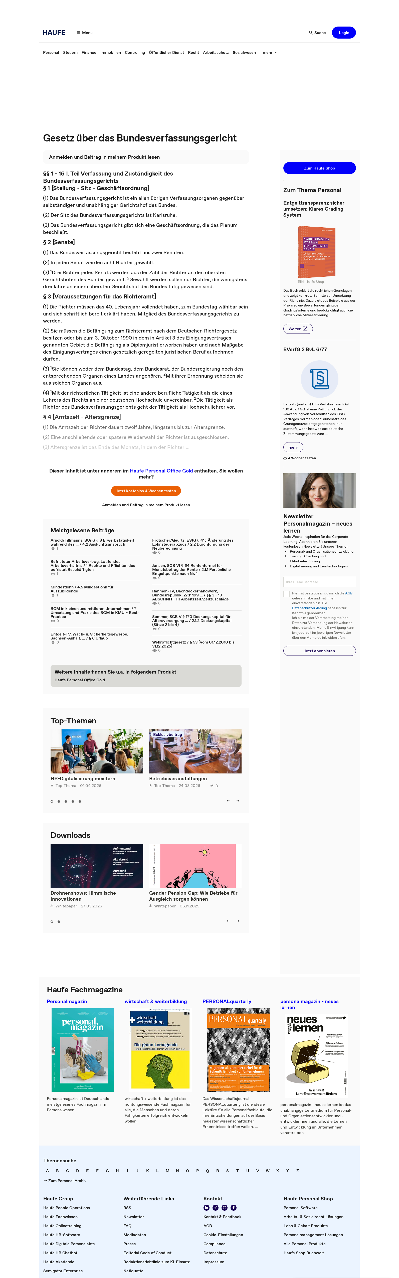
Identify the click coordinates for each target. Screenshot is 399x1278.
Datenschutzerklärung (309, 608)
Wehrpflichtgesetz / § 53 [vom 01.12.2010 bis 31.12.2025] (193, 644)
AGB (348, 593)
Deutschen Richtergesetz (207, 330)
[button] (85, 32)
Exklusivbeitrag (167, 734)
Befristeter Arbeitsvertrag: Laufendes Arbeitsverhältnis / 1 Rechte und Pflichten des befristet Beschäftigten (93, 565)
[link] (51, 52)
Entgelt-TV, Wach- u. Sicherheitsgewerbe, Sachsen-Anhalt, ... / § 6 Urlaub (89, 636)
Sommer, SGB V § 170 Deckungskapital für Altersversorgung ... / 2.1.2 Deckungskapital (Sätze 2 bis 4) (192, 620)
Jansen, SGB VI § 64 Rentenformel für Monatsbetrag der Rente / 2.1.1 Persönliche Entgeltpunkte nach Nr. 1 (191, 569)
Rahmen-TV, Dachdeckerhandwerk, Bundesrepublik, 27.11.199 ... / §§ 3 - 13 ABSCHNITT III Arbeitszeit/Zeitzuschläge (190, 595)
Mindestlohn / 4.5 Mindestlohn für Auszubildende (82, 589)
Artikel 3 (165, 337)
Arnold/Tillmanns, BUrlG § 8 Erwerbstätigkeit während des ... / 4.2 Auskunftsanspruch (92, 542)
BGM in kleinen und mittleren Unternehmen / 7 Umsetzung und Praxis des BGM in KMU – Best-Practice (95, 612)
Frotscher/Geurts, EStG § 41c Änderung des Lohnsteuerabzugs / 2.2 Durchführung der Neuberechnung (193, 544)
